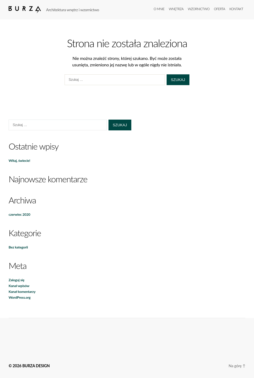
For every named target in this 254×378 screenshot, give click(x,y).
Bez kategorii (18, 247)
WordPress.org (20, 297)
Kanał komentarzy (22, 291)
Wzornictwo (199, 9)
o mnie (159, 9)
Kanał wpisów (19, 286)
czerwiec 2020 (19, 214)
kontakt (236, 9)
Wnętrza (176, 9)
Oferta (219, 9)
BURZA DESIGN (36, 365)
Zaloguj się (16, 280)
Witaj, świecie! (19, 160)
